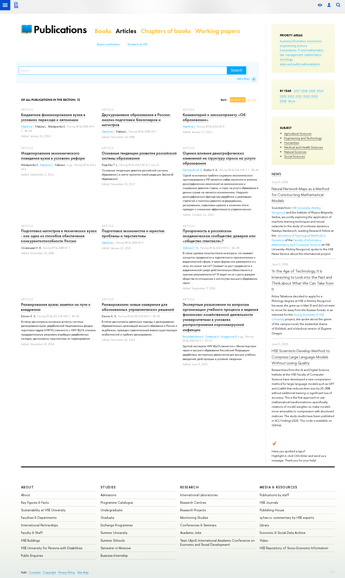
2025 (312, 91)
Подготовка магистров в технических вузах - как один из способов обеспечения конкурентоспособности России (59, 235)
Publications (60, 29)
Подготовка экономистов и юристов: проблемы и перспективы (133, 233)
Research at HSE (137, 44)
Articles (126, 31)
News (276, 174)
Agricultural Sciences (297, 133)
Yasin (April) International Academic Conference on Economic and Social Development (217, 542)
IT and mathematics (311, 50)
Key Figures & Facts (35, 502)
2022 (291, 96)
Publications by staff (274, 495)
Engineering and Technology (303, 138)
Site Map (83, 572)
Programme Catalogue (117, 502)
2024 (320, 91)
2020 (306, 96)
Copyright (49, 572)
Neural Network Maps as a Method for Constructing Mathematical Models (300, 194)
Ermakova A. (212, 336)
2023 (283, 96)
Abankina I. (27, 126)
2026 (304, 91)
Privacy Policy (66, 572)
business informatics (293, 41)
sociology (286, 59)
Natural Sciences (295, 152)
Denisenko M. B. (192, 170)
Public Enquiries (32, 555)
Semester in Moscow (116, 548)
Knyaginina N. (229, 336)
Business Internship (114, 555)
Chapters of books (166, 31)
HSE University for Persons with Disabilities (51, 548)
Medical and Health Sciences (303, 147)
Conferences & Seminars (198, 525)
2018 (283, 101)
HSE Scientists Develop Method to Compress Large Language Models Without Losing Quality (301, 356)
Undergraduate (112, 510)
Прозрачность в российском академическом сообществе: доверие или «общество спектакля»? (219, 235)
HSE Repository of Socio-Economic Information (294, 548)
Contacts (34, 572)
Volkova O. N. (191, 248)
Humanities (291, 143)
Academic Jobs (190, 532)
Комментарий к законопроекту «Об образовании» (214, 117)
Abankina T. (46, 165)
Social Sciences (294, 156)
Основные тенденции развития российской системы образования (139, 156)
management (294, 55)
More (291, 101)
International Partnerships (39, 525)
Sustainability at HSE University (43, 510)
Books (103, 31)
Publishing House (272, 510)
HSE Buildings (30, 540)
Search (236, 70)
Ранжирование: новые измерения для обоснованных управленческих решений (138, 307)
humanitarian (288, 50)
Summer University (114, 532)
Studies (108, 487)
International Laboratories (199, 495)
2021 (298, 96)
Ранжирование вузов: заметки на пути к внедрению (56, 307)
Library (264, 525)
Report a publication (108, 44)
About (27, 487)
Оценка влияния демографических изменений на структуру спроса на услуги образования (219, 158)
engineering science (293, 45)
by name (236, 100)
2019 (314, 96)
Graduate (107, 517)
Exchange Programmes (117, 525)
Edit (333, 571)
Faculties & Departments (38, 517)
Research (189, 487)
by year (252, 100)
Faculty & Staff (32, 532)
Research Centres (193, 502)
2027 (297, 91)
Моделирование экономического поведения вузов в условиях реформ (53, 156)
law (282, 55)
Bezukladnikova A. (193, 336)
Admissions (108, 495)
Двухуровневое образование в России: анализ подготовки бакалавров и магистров (136, 119)
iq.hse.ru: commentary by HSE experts (287, 517)
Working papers (217, 31)
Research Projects (193, 510)
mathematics (312, 55)
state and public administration (300, 64)
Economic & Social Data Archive (282, 532)
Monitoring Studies (194, 517)
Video (264, 540)
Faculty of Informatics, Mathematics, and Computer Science (297, 242)
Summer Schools (113, 540)
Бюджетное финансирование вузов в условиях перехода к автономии (53, 117)
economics (314, 41)
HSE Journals (269, 502)
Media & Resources (278, 487)
